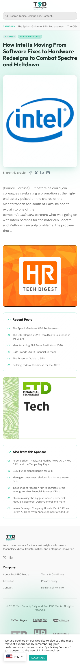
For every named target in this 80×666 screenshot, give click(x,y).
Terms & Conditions (52, 574)
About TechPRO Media (16, 574)
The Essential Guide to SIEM (29, 358)
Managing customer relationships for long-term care (40, 479)
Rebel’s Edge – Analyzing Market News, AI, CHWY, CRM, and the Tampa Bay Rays (42, 462)
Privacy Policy (49, 581)
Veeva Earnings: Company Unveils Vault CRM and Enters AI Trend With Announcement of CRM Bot (41, 510)
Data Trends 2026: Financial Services (34, 352)
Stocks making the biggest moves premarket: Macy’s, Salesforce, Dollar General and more (39, 499)
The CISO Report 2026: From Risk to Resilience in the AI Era (41, 336)
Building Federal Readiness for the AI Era (36, 365)
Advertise (8, 581)
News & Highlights (30, 37)
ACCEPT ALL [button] (38, 657)
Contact (7, 587)
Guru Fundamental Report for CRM (33, 470)
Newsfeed (9, 37)
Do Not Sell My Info (52, 587)
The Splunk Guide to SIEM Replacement (41, 26)
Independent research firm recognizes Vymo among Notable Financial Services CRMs (39, 489)
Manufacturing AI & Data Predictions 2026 (38, 345)
